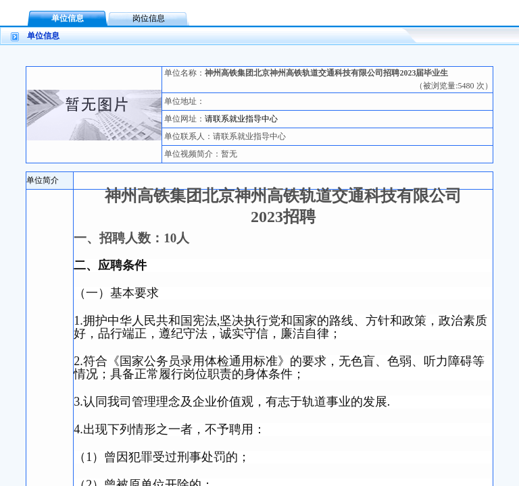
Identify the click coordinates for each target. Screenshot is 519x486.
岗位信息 (148, 18)
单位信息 (67, 18)
